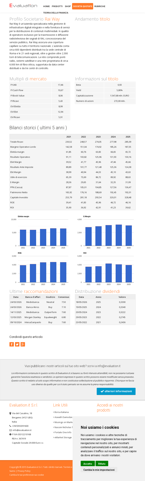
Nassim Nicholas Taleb (65, 427)
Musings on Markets (64, 422)
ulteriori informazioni (116, 391)
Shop (68, 6)
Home (23, 6)
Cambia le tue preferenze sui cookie (26, 474)
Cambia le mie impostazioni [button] (99, 470)
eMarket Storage (62, 437)
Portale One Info (62, 432)
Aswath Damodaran (64, 417)
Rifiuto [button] (102, 463)
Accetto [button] (87, 463)
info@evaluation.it (109, 366)
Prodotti (57, 6)
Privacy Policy (24, 471)
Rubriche (99, 6)
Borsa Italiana (61, 412)
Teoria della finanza (55, 12)
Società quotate (82, 6)
